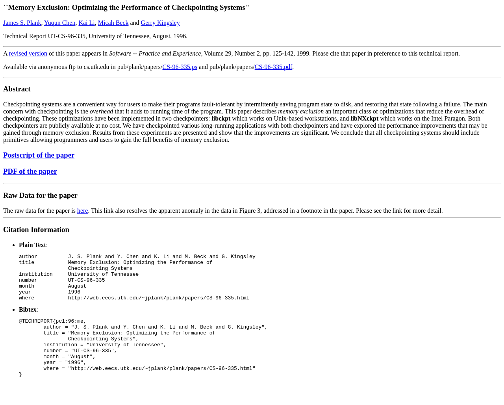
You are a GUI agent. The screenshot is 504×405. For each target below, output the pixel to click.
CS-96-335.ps (180, 66)
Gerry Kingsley (160, 22)
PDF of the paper (30, 171)
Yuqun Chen (60, 22)
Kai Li (86, 22)
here (82, 210)
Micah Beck (113, 22)
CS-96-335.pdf (274, 66)
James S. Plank (22, 22)
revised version (28, 53)
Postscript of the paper (38, 155)
